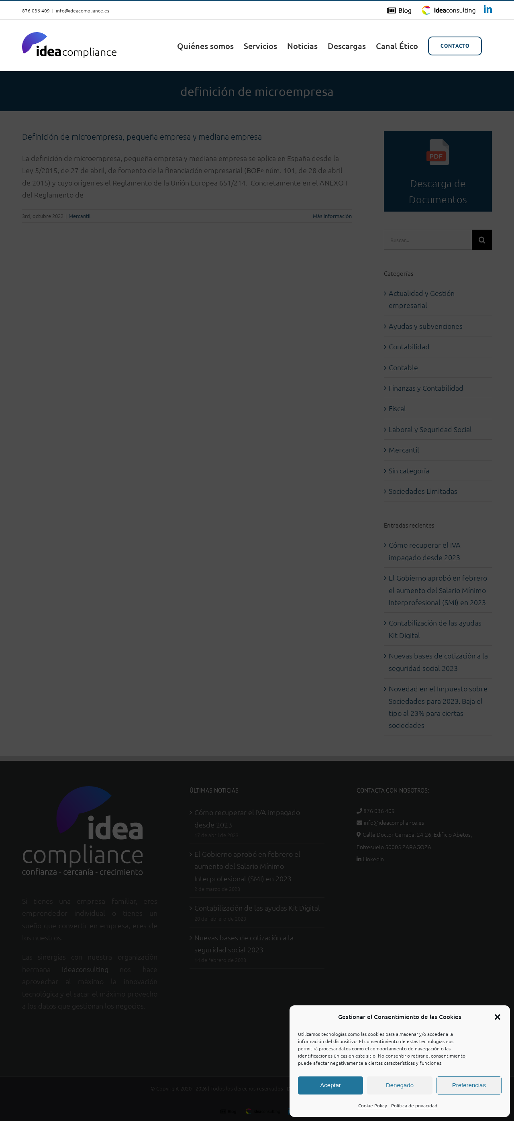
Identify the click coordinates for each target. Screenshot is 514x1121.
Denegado (400, 1085)
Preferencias (469, 1085)
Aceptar (330, 1085)
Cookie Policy (372, 1105)
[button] (498, 1017)
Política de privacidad (414, 1105)
